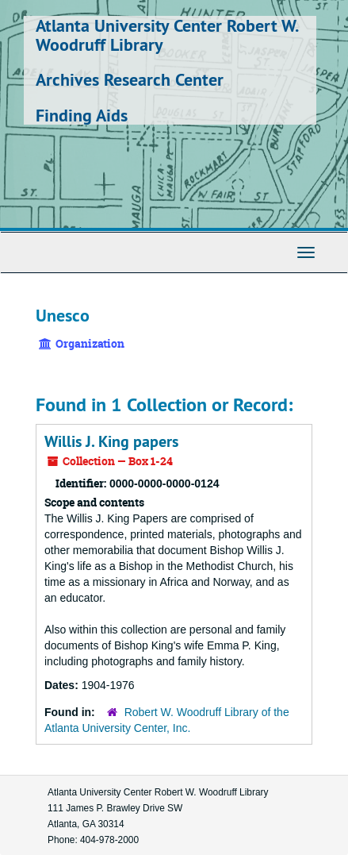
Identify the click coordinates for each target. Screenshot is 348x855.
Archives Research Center (130, 79)
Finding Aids (82, 115)
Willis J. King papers (111, 441)
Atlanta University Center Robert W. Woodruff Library (166, 35)
